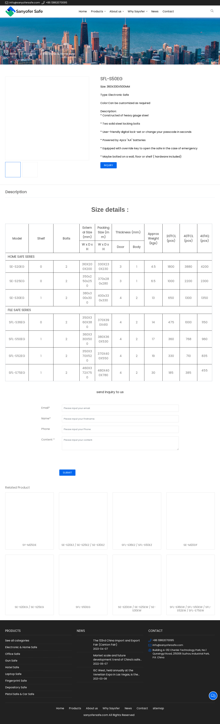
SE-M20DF (190, 545)
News (154, 11)
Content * (48, 440)
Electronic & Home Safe (59, 54)
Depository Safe (16, 687)
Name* (46, 418)
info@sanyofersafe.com (24, 2)
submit (67, 472)
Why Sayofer (136, 11)
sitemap (158, 708)
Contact (168, 11)
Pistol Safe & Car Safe (19, 694)
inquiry (108, 165)
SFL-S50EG (83, 607)
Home (83, 11)
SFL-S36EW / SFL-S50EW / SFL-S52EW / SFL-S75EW (190, 608)
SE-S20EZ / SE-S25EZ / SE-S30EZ (83, 545)
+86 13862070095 (56, 2)
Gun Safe (11, 661)
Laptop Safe (13, 674)
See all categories (17, 640)
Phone (45, 429)
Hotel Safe (12, 667)
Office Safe (12, 654)
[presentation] (67, 460)
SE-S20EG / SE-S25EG (29, 607)
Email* (45, 408)
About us (115, 11)
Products (97, 11)
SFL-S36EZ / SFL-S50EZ (137, 545)
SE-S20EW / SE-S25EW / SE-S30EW (137, 608)
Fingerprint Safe (16, 681)
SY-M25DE (29, 545)
